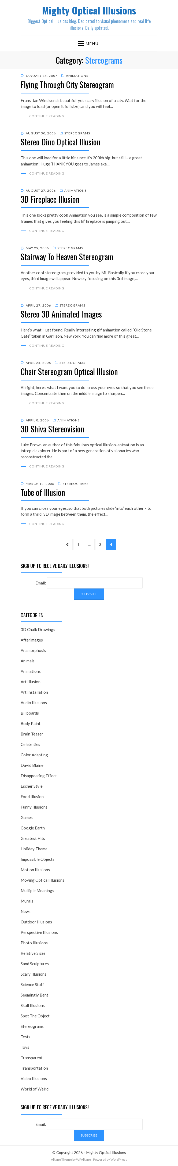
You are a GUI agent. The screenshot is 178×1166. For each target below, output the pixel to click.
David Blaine (32, 765)
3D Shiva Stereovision (52, 429)
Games (27, 817)
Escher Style (32, 786)
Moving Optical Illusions (42, 880)
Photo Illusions (34, 942)
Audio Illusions (34, 702)
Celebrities (30, 744)
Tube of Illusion (43, 492)
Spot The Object (35, 1015)
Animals (28, 660)
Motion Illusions (35, 869)
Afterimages (32, 639)
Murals (27, 901)
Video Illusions (34, 1078)
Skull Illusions (33, 1005)
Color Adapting (34, 754)
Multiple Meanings (37, 890)
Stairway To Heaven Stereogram (67, 257)
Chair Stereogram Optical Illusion (69, 371)
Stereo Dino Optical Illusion (61, 142)
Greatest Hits (33, 838)
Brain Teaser (32, 733)
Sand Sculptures (35, 963)
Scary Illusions (33, 974)
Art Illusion (30, 681)
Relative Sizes (33, 953)
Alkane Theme (61, 1159)
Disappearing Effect (39, 775)
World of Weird (35, 1088)
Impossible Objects (37, 859)
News (26, 911)
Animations (77, 76)
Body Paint (30, 723)
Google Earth (33, 827)
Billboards (30, 713)
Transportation (34, 1068)
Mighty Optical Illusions (89, 10)
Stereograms (77, 133)
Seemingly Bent (34, 995)
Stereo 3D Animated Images (61, 314)
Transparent (32, 1057)
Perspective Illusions (39, 932)
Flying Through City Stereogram (67, 84)
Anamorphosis (33, 650)
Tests (25, 1036)
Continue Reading (46, 116)
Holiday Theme (34, 848)
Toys (25, 1047)
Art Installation (34, 692)
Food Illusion (32, 796)
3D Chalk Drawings (38, 629)
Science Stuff (32, 984)
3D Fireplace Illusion (50, 199)
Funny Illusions (34, 807)
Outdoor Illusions (36, 921)
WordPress (118, 1159)
